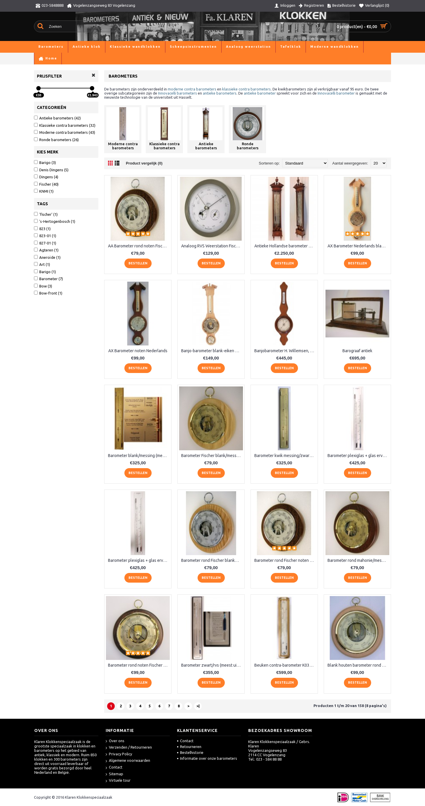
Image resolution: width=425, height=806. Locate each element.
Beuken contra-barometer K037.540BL (285, 665)
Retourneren (189, 747)
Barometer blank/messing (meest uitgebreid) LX (139, 455)
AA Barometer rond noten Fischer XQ (139, 246)
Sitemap (114, 774)
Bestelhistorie (190, 752)
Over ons (115, 741)
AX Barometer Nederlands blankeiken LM (358, 246)
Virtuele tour (118, 780)
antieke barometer (260, 93)
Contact (114, 767)
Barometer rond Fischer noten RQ (284, 560)
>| (198, 706)
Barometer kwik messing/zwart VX (285, 455)
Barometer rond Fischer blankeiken (212, 560)
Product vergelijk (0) (144, 163)
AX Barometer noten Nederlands (137, 350)
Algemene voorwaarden (128, 760)
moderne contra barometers (192, 89)
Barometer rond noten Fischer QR (138, 665)
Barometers (59, 58)
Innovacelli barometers (177, 93)
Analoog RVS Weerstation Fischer (211, 246)
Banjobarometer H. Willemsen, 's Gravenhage (285, 350)
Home (39, 58)
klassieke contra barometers (246, 89)
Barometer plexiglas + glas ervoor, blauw (358, 455)
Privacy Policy (119, 754)
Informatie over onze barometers (207, 758)
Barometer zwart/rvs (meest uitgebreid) (212, 665)
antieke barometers (220, 93)
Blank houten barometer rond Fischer (358, 665)
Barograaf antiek (357, 350)
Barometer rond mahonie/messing (358, 560)
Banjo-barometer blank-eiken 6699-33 (212, 350)
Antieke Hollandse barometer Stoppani (285, 246)
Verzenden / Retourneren (129, 747)
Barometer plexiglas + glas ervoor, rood (139, 560)
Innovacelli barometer (336, 93)
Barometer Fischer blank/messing (211, 455)
